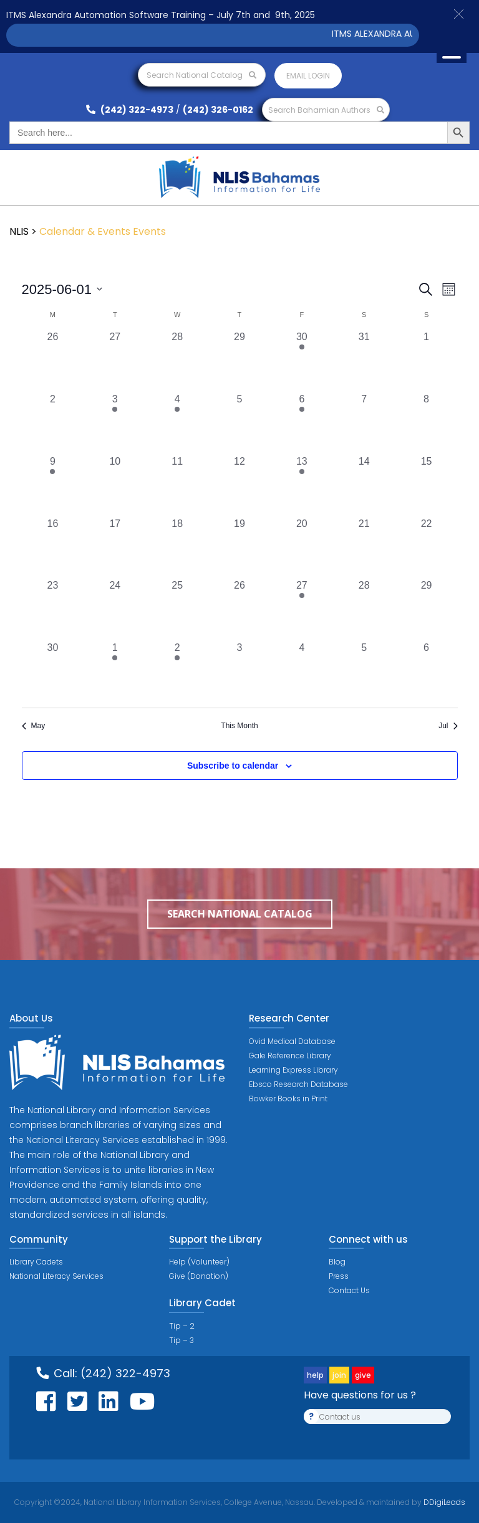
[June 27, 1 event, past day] (302, 609)
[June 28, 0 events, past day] (364, 609)
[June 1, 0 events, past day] (426, 361)
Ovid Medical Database (292, 1041)
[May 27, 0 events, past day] (115, 361)
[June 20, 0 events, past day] (302, 547)
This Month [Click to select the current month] (239, 725)
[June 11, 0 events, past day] (177, 485)
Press (339, 1276)
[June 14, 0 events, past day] (364, 485)
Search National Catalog (201, 75)
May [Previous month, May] (34, 725)
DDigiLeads (443, 1502)
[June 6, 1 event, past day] (302, 423)
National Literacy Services (56, 1276)
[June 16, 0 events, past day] (53, 547)
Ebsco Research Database (298, 1084)
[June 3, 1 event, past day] (115, 423)
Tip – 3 (181, 1340)
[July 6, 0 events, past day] (426, 671)
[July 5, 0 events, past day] (364, 671)
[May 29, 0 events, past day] (239, 361)
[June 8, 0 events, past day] (426, 423)
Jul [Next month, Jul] (447, 725)
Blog (337, 1261)
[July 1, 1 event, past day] (115, 671)
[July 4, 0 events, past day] (302, 671)
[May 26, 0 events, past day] (53, 361)
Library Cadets (36, 1261)
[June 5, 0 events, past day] (239, 423)
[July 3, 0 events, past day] (239, 671)
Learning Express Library (293, 1070)
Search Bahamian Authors (326, 110)
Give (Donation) (198, 1276)
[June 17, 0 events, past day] (115, 547)
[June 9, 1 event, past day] (53, 485)
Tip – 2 (182, 1326)
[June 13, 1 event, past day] (302, 485)
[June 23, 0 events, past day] (53, 609)
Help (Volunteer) (199, 1261)
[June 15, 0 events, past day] (426, 485)
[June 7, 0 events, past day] (364, 423)
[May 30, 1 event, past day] (302, 361)
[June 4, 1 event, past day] (177, 423)
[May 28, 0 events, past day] (177, 361)
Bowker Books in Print (288, 1098)
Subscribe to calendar (232, 766)
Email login (308, 75)
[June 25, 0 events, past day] (177, 609)
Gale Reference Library (290, 1055)
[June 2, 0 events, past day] (53, 423)
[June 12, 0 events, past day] (239, 485)
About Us (31, 1018)
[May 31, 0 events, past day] (364, 361)
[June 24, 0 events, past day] (115, 609)
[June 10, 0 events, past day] (115, 485)
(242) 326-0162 (218, 109)
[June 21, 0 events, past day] (364, 547)
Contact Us (349, 1290)
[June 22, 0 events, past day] (426, 547)
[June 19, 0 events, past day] (239, 547)
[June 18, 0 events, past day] (177, 547)
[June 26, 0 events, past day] (239, 609)
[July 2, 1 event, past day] (177, 671)
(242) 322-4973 (129, 109)
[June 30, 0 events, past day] (53, 671)
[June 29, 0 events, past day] (426, 609)
